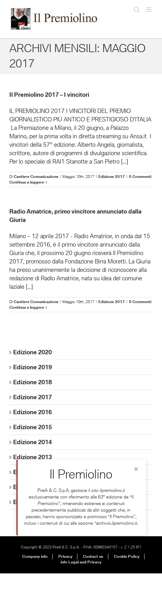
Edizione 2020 (32, 352)
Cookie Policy (127, 556)
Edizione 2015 (32, 427)
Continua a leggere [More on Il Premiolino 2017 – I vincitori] (26, 182)
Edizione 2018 (32, 382)
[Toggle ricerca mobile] (137, 9)
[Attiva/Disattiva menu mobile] (149, 9)
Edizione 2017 (111, 176)
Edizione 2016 (32, 412)
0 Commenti (140, 176)
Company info (35, 556)
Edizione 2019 (32, 367)
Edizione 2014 (32, 442)
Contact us (93, 556)
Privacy (65, 556)
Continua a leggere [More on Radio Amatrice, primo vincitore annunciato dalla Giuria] (26, 307)
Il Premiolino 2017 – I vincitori (49, 94)
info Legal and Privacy (81, 562)
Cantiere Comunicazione (36, 176)
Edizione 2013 (32, 457)
